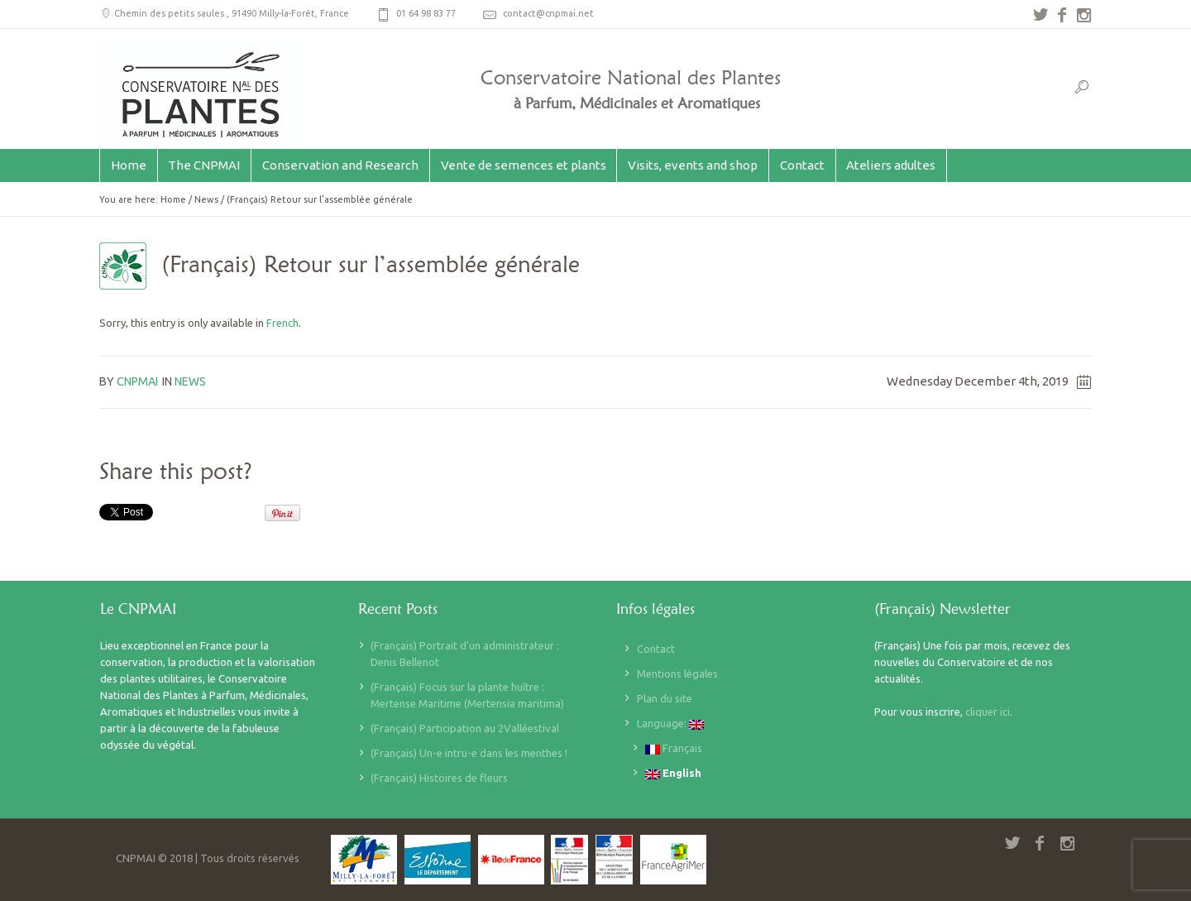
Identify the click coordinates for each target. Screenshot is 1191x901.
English (673, 773)
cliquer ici (987, 711)
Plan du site (664, 698)
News (206, 199)
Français (673, 748)
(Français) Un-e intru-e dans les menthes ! (469, 753)
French (282, 322)
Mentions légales (677, 673)
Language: (670, 723)
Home (173, 199)
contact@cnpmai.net (548, 13)
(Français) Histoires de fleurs (439, 778)
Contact (656, 648)
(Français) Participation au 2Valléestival (465, 728)
